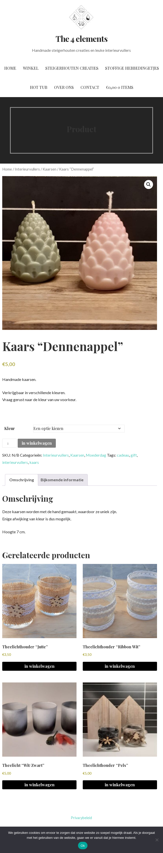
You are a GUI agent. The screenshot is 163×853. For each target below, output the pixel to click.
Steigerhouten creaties (71, 68)
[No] (156, 839)
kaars (34, 462)
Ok (83, 846)
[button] (148, 184)
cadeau (123, 455)
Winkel (31, 68)
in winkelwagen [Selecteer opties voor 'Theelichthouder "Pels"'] (120, 784)
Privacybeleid (81, 818)
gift (134, 455)
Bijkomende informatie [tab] (62, 479)
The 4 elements (81, 38)
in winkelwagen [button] (39, 666)
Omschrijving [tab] (21, 479)
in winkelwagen (37, 443)
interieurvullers (15, 462)
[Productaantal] (9, 443)
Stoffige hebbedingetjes (132, 68)
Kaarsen (49, 169)
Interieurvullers (27, 169)
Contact (90, 87)
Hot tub (38, 87)
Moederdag (96, 455)
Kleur (9, 428)
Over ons (64, 87)
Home (10, 68)
